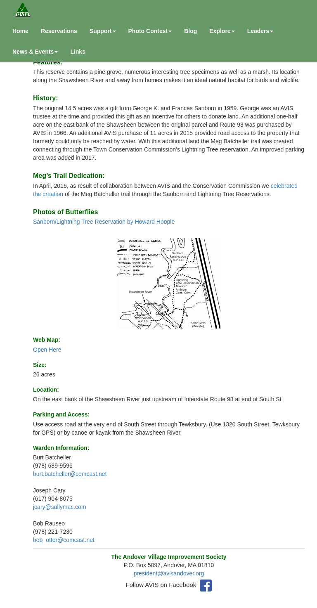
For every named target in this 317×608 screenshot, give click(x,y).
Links (77, 51)
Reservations (59, 31)
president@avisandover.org (169, 573)
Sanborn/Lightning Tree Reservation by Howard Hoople (104, 221)
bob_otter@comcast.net (64, 540)
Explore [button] (221, 31)
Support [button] (103, 31)
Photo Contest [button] (150, 31)
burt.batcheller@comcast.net (69, 474)
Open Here (47, 349)
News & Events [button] (35, 51)
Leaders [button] (260, 31)
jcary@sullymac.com (59, 507)
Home (20, 31)
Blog (190, 31)
